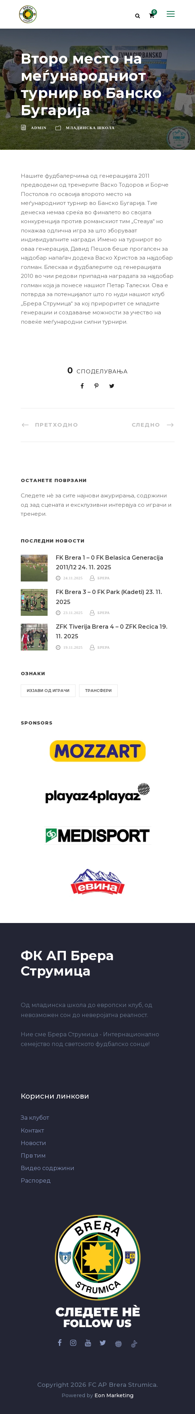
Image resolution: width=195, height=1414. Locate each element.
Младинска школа (90, 128)
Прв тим (33, 1155)
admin (39, 128)
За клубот (35, 1117)
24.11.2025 (73, 578)
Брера (104, 578)
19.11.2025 (73, 647)
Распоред (36, 1180)
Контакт (32, 1130)
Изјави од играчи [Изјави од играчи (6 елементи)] (48, 690)
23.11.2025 (73, 612)
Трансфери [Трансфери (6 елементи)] (98, 690)
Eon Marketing (113, 1395)
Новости (33, 1143)
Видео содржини (47, 1168)
